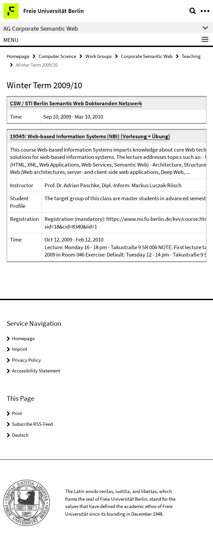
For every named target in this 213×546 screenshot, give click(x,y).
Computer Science (57, 56)
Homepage (18, 56)
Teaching (191, 56)
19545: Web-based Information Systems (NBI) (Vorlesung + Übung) (90, 136)
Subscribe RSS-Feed (32, 424)
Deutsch (20, 435)
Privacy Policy (26, 360)
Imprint (19, 349)
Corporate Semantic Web (146, 56)
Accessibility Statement (36, 370)
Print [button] (17, 413)
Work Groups (98, 56)
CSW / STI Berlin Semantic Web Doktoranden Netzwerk (76, 103)
